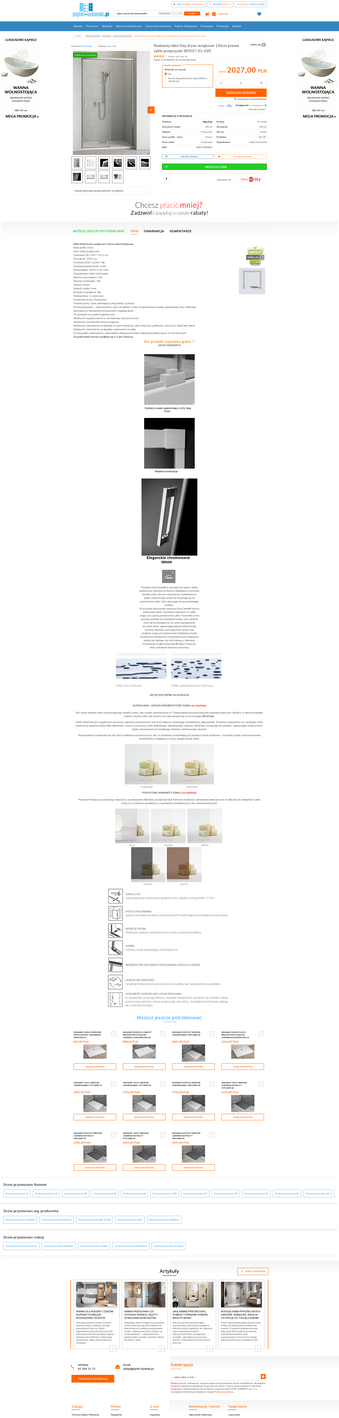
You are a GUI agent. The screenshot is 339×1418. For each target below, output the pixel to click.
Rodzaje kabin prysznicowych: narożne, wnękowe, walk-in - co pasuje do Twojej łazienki (240, 1305)
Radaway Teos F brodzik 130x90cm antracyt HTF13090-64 (234, 1081)
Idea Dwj (111, 46)
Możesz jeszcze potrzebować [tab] (99, 230)
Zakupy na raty (80, 1413)
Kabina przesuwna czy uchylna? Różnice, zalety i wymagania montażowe (141, 1305)
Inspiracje (155, 1405)
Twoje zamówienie (238, 1413)
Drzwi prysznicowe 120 (226, 1184)
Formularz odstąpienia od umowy (207, 1409)
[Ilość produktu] (241, 83)
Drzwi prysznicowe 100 (164, 1184)
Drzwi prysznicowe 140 (287, 1184)
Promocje (222, 26)
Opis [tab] (134, 230)
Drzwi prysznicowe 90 (134, 1184)
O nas (153, 1413)
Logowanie (234, 1405)
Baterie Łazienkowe (129, 26)
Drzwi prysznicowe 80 (75, 1184)
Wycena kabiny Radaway (85, 1405)
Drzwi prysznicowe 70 (17, 1184)
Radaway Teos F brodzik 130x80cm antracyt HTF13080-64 (136, 1129)
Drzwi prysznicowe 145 (317, 1184)
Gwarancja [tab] (154, 230)
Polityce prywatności (224, 1382)
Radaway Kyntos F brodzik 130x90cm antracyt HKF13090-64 (88, 1129)
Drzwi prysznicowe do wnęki (168, 1236)
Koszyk (236, 26)
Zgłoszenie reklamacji (200, 1405)
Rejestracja (234, 1409)
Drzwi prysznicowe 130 (256, 1184)
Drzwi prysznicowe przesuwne (21, 1236)
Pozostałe (206, 26)
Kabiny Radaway (185, 26)
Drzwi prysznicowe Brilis (130, 1210)
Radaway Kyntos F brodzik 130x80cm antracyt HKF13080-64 (186, 1129)
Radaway (87, 46)
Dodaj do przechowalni (250, 99)
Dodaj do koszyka (241, 93)
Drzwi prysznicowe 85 (105, 1184)
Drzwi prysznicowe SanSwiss (57, 1210)
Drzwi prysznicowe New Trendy (95, 1210)
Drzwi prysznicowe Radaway (164, 1210)
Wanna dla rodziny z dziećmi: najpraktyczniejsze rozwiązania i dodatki (95, 1305)
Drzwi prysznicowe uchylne (94, 1236)
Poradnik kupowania (121, 1409)
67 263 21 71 (87, 1359)
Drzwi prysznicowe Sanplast (20, 1210)
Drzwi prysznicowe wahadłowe (131, 1236)
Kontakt (154, 1409)
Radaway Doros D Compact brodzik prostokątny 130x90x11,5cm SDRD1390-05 (137, 1033)
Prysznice (92, 26)
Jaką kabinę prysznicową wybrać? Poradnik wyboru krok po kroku (190, 1305)
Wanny (78, 26)
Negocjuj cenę (196, 167)
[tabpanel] (169, 624)
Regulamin (176, 1376)
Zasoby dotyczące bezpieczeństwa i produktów (98, 189)
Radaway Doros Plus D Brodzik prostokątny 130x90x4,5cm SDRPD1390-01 (235, 1033)
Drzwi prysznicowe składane (58, 1236)
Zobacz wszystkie (252, 1262)
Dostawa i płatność (235, 157)
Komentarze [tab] (180, 230)
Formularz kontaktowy (93, 1369)
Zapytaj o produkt (181, 157)
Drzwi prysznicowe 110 (195, 1184)
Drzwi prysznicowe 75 (46, 1184)
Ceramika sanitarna (158, 26)
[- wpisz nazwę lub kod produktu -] (135, 13)
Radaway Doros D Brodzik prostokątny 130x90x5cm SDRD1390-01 (87, 1033)
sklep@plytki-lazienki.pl (138, 1359)
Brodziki (107, 26)
